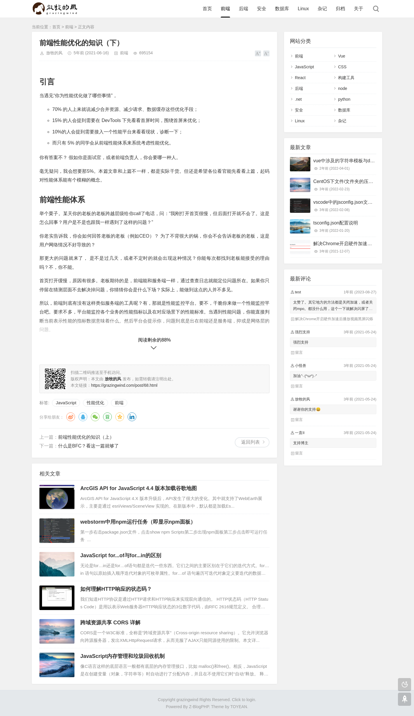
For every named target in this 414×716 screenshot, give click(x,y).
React (300, 77)
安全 (261, 8)
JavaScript (66, 402)
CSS (342, 67)
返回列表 (250, 442)
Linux (303, 8)
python (344, 99)
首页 (207, 8)
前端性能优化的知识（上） (86, 437)
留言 (299, 352)
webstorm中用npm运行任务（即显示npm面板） (138, 522)
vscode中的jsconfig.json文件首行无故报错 (357, 202)
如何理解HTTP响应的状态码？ (116, 589)
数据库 (282, 8)
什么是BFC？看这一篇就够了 (88, 445)
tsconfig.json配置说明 (335, 222)
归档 (340, 8)
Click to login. (244, 699)
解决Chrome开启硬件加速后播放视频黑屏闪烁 (361, 243)
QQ (83, 416)
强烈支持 (300, 342)
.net (298, 99)
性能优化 (95, 402)
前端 (225, 8)
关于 (358, 8)
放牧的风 (54, 52)
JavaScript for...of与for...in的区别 (120, 555)
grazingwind (187, 699)
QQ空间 (119, 416)
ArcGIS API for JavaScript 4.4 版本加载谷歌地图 (138, 488)
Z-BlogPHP (199, 706)
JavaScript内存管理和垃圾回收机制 (122, 656)
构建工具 (346, 77)
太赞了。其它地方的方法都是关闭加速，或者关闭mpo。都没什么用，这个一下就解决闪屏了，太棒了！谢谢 (333, 308)
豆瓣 (107, 416)
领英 (132, 416)
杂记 (322, 8)
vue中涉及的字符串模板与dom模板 (349, 160)
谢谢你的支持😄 (307, 409)
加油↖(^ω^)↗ (305, 376)
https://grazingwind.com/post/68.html (124, 385)
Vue (341, 56)
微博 (70, 416)
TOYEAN (238, 706)
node (342, 88)
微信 (95, 416)
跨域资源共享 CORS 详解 (110, 623)
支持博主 (300, 443)
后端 (243, 8)
